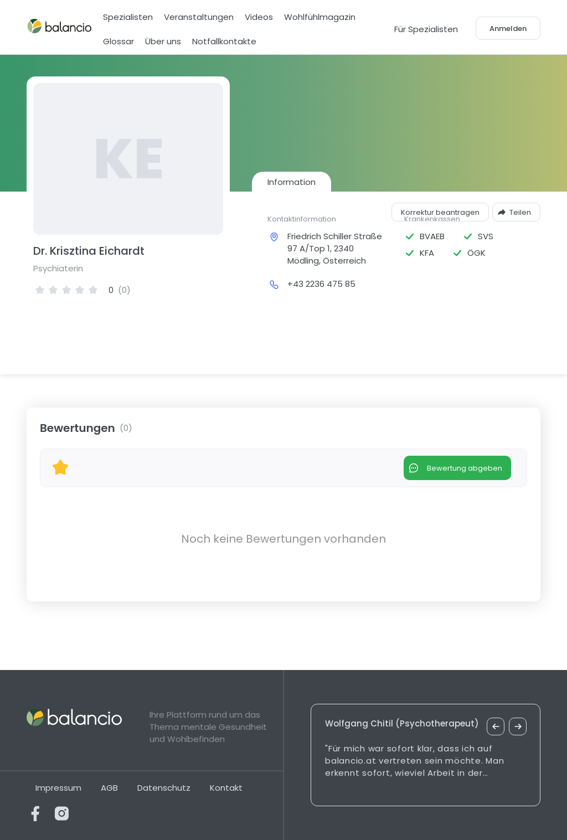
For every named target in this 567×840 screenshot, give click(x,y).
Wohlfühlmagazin (319, 17)
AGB (109, 787)
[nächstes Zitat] (518, 726)
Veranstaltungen (199, 17)
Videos (259, 17)
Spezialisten (128, 17)
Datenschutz (163, 787)
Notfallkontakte (224, 41)
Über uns (163, 41)
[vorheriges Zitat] (495, 726)
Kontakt (226, 787)
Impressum (58, 787)
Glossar (118, 41)
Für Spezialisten (426, 29)
